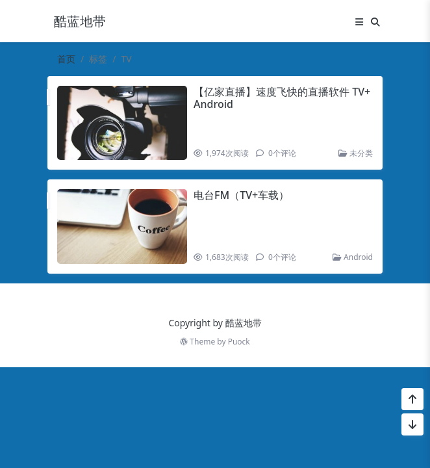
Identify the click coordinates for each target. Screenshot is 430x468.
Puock (239, 341)
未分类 (355, 153)
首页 (66, 59)
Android (353, 257)
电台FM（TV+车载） (241, 195)
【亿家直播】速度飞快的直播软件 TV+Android (282, 97)
